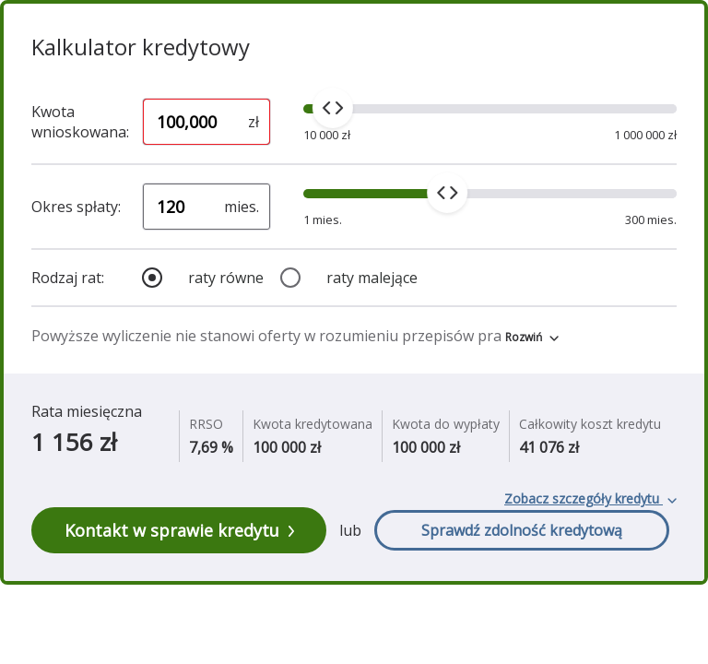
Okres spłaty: (76, 206)
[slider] (333, 108)
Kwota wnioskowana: (80, 121)
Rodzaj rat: (67, 277)
